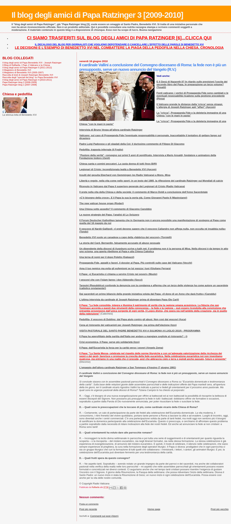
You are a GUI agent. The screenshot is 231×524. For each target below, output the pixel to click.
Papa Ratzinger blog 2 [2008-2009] (19, 82)
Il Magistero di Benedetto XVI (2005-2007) (23, 72)
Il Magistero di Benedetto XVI (16, 70)
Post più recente (88, 509)
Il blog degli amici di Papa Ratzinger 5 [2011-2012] (27, 67)
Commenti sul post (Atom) (104, 516)
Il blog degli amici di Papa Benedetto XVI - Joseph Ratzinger (31, 62)
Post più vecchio (220, 509)
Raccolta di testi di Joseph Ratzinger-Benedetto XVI (27, 75)
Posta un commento (88, 504)
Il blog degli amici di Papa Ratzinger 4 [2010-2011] (27, 79)
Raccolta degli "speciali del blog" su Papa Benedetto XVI (30, 77)
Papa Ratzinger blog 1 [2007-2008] (19, 84)
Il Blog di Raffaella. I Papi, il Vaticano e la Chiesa (26, 65)
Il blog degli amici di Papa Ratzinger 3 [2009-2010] (97, 14)
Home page (154, 509)
